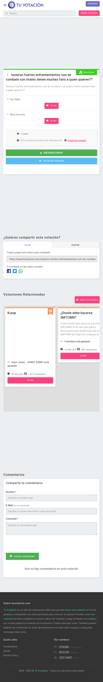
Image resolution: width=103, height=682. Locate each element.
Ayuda (6, 650)
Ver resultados (51, 152)
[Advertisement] (51, 43)
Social (27, 245)
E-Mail (17, 505)
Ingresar (93, 3)
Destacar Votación (51, 160)
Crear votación (89, 13)
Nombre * (11, 492)
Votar (51, 105)
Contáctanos (10, 646)
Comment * (12, 518)
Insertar (76, 245)
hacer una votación (75, 609)
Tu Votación (9, 609)
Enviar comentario (22, 556)
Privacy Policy (10, 655)
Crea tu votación (87, 299)
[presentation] (30, 544)
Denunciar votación (75, 140)
